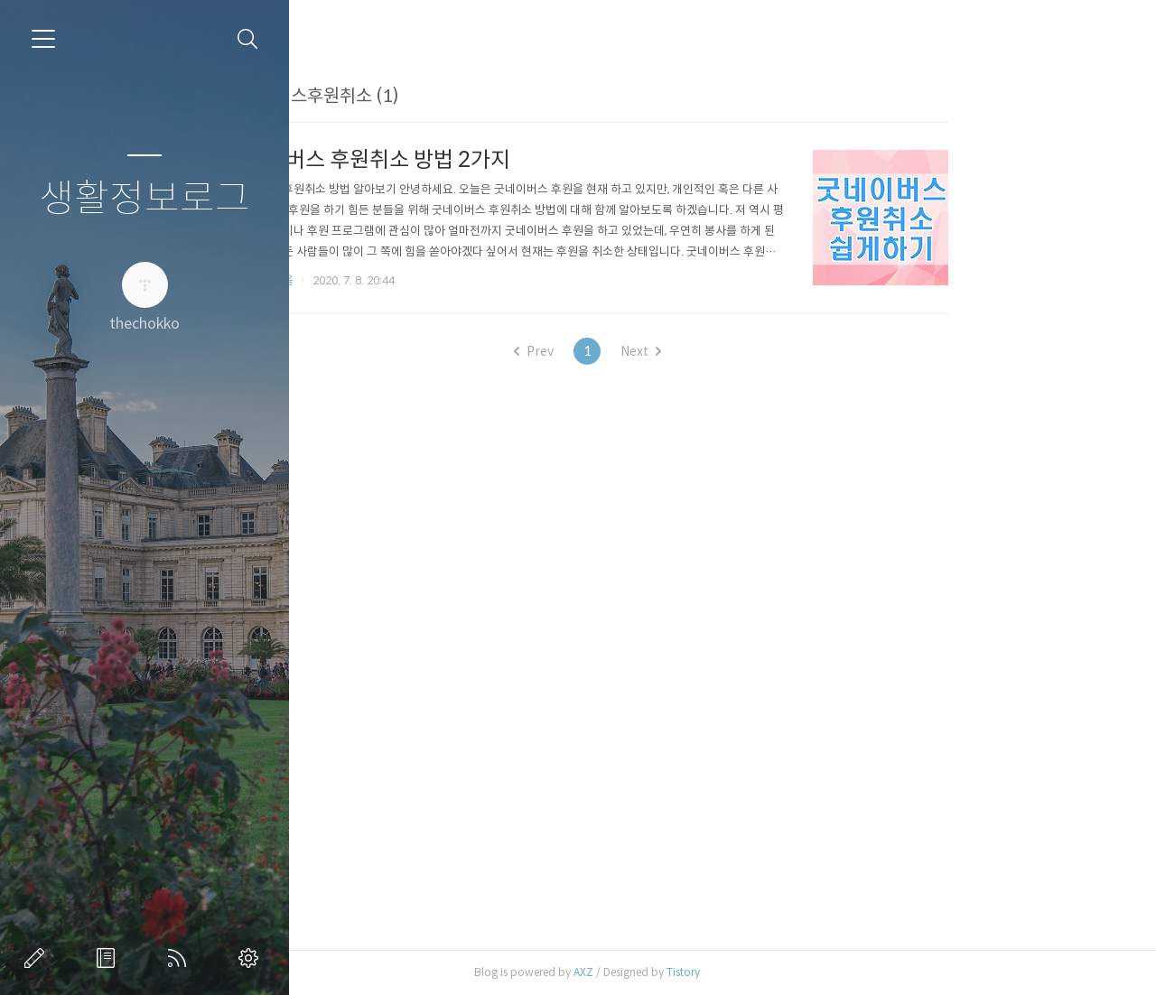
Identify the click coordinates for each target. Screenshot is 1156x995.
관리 (252, 958)
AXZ (707, 972)
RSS (180, 958)
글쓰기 (38, 958)
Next (764, 351)
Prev (657, 351)
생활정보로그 (144, 199)
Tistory (807, 972)
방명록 (109, 958)
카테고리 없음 (383, 280)
